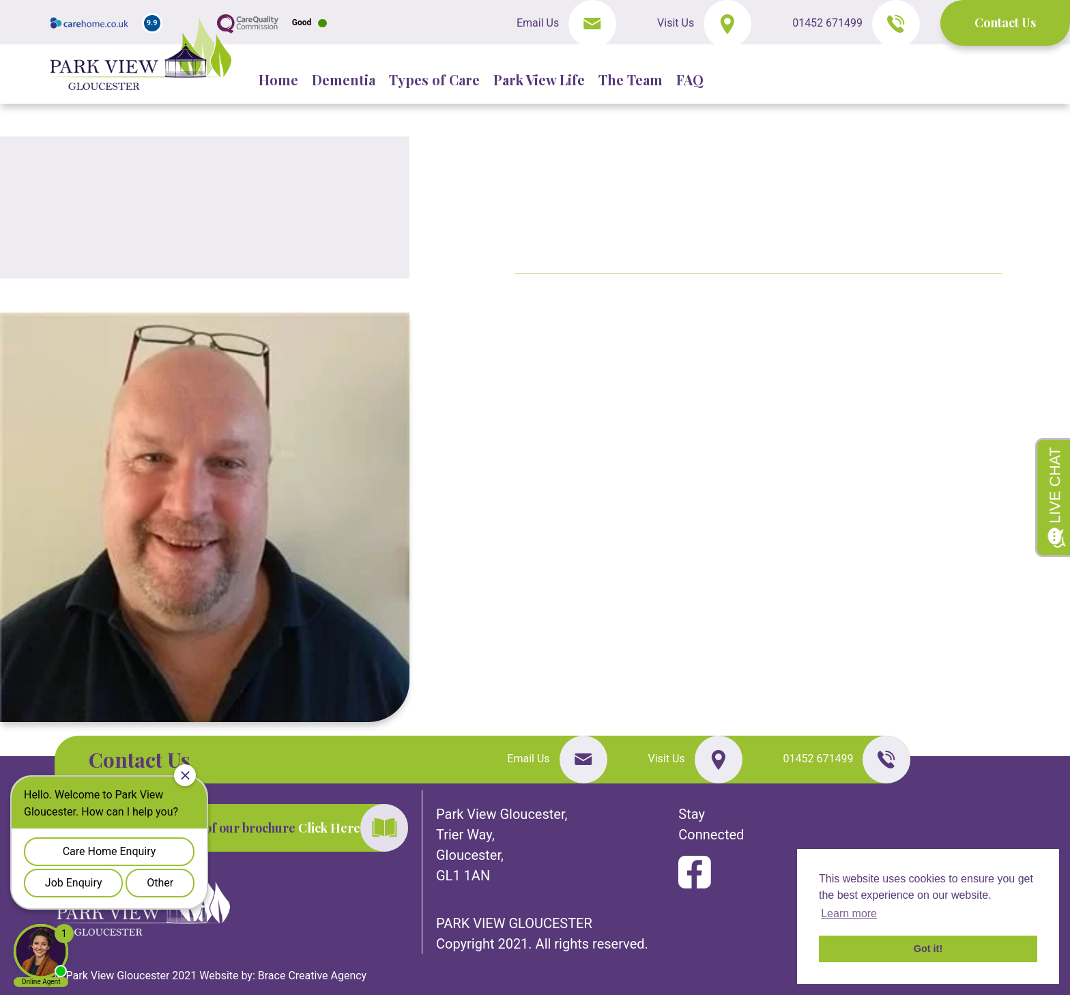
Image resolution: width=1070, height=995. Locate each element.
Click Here (329, 828)
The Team (630, 79)
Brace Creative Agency (312, 975)
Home (278, 79)
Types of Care (434, 79)
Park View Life (539, 79)
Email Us (539, 22)
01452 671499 (828, 22)
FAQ (690, 79)
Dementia (343, 79)
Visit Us (675, 22)
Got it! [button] (928, 948)
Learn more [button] (849, 913)
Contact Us (1005, 22)
